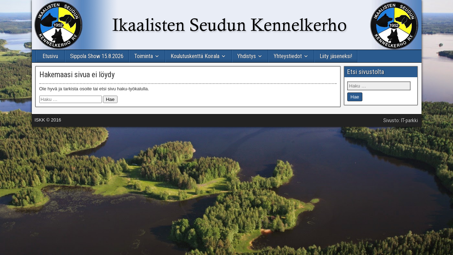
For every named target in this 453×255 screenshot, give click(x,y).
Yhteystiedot (288, 56)
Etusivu (50, 56)
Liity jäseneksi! (336, 56)
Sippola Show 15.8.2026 (97, 56)
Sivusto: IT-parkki (400, 120)
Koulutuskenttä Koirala (195, 56)
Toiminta (143, 56)
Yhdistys (246, 56)
